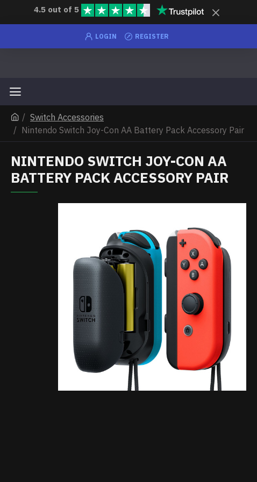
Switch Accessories (67, 117)
